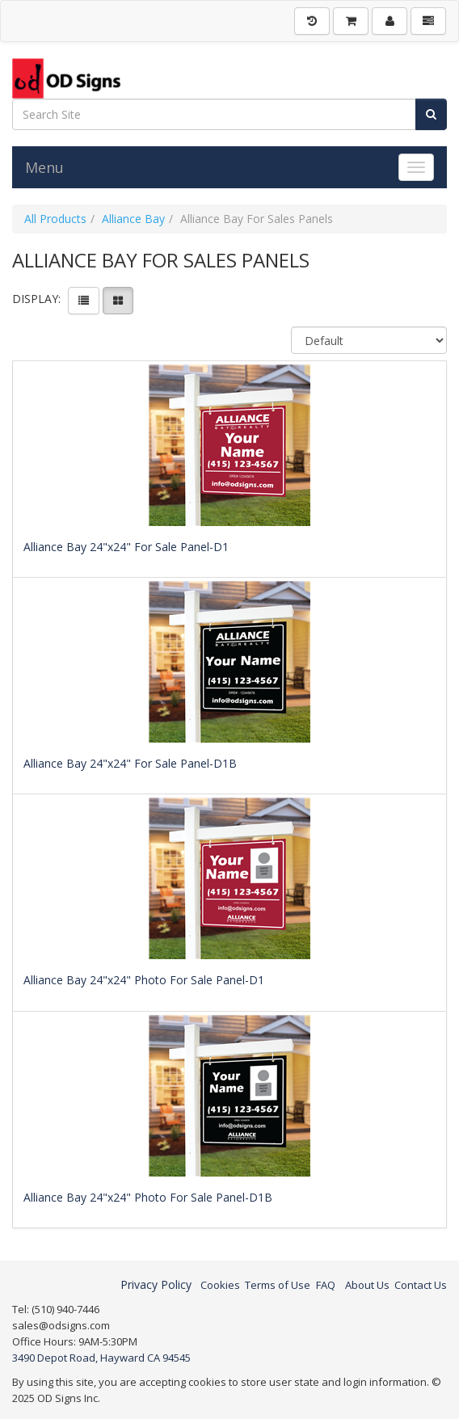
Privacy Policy (156, 1284)
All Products (55, 218)
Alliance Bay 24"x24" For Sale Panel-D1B (130, 763)
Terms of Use (277, 1285)
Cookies (220, 1285)
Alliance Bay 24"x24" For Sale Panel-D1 (126, 547)
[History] (312, 21)
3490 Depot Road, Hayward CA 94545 (101, 1357)
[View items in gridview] (118, 300)
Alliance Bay (133, 218)
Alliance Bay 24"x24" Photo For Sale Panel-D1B (147, 1197)
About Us (367, 1285)
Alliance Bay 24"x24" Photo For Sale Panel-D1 (143, 980)
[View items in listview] (83, 300)
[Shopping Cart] (350, 21)
